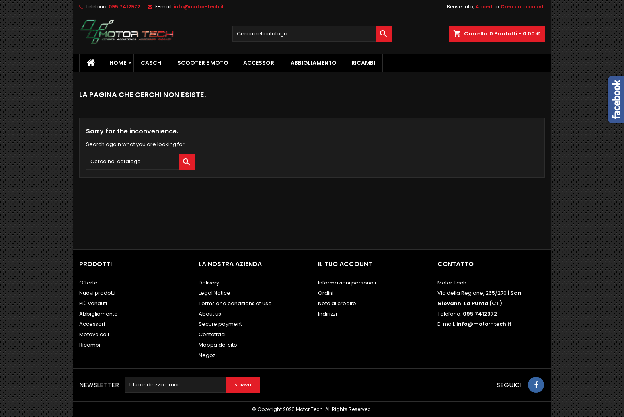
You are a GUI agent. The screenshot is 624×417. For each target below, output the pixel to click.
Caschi (152, 63)
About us (210, 314)
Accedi (484, 6)
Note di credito (337, 303)
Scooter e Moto (202, 63)
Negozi (208, 355)
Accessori (259, 63)
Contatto (455, 264)
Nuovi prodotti (97, 293)
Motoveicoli (94, 334)
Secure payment (220, 324)
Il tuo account (345, 264)
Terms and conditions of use (235, 303)
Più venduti (93, 303)
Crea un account (522, 6)
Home (117, 63)
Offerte (88, 282)
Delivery (209, 282)
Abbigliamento (314, 63)
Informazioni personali (347, 282)
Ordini (325, 293)
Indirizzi (327, 314)
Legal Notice (214, 293)
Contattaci (212, 334)
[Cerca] (312, 34)
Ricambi (363, 63)
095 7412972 (124, 6)
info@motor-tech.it (199, 6)
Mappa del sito (218, 345)
